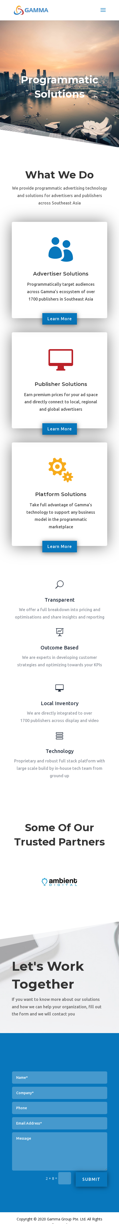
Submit (92, 1179)
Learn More (59, 318)
